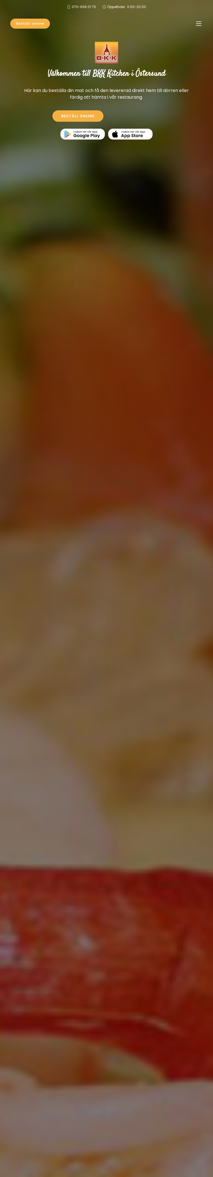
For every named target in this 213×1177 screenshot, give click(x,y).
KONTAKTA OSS (135, 116)
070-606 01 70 (84, 6)
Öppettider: (126, 6)
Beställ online (30, 23)
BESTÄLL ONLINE (78, 116)
